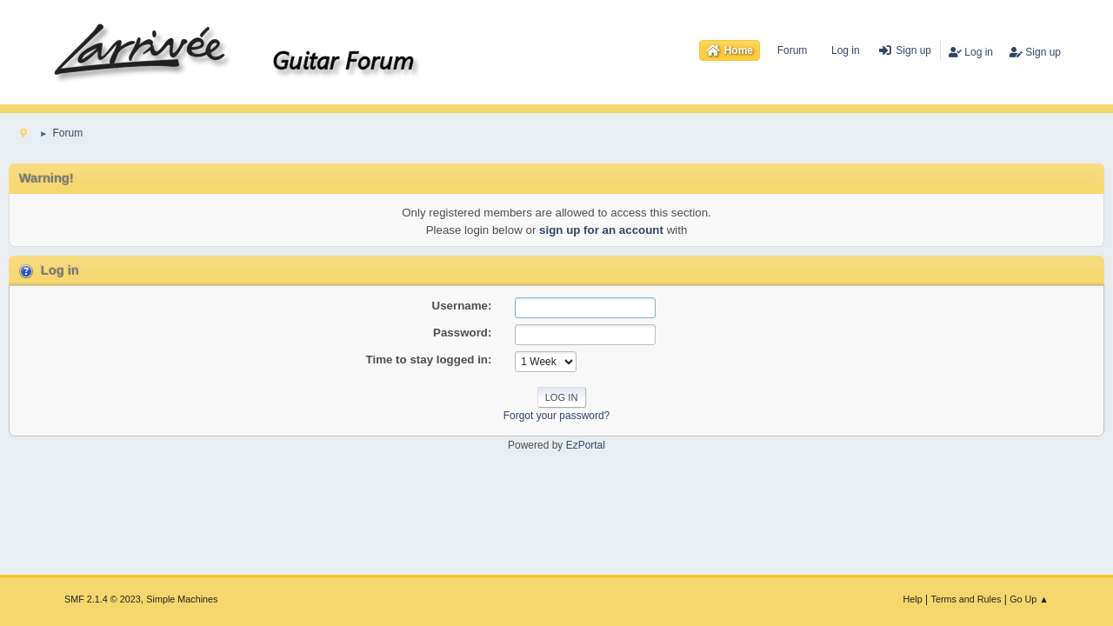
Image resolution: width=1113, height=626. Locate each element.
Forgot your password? (556, 416)
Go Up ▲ (1029, 599)
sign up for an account (601, 229)
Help (913, 599)
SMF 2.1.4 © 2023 (102, 599)
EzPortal (585, 445)
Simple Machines (181, 599)
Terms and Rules (966, 599)
